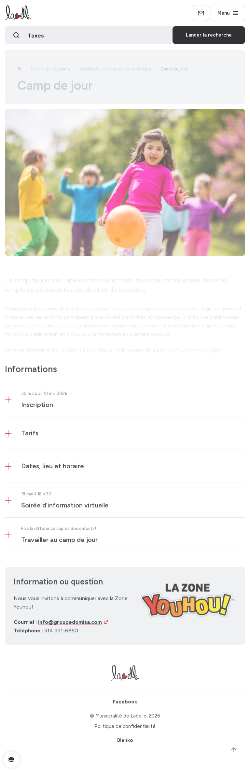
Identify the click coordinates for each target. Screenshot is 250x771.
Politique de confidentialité (125, 729)
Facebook (125, 704)
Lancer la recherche (209, 36)
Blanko (125, 742)
